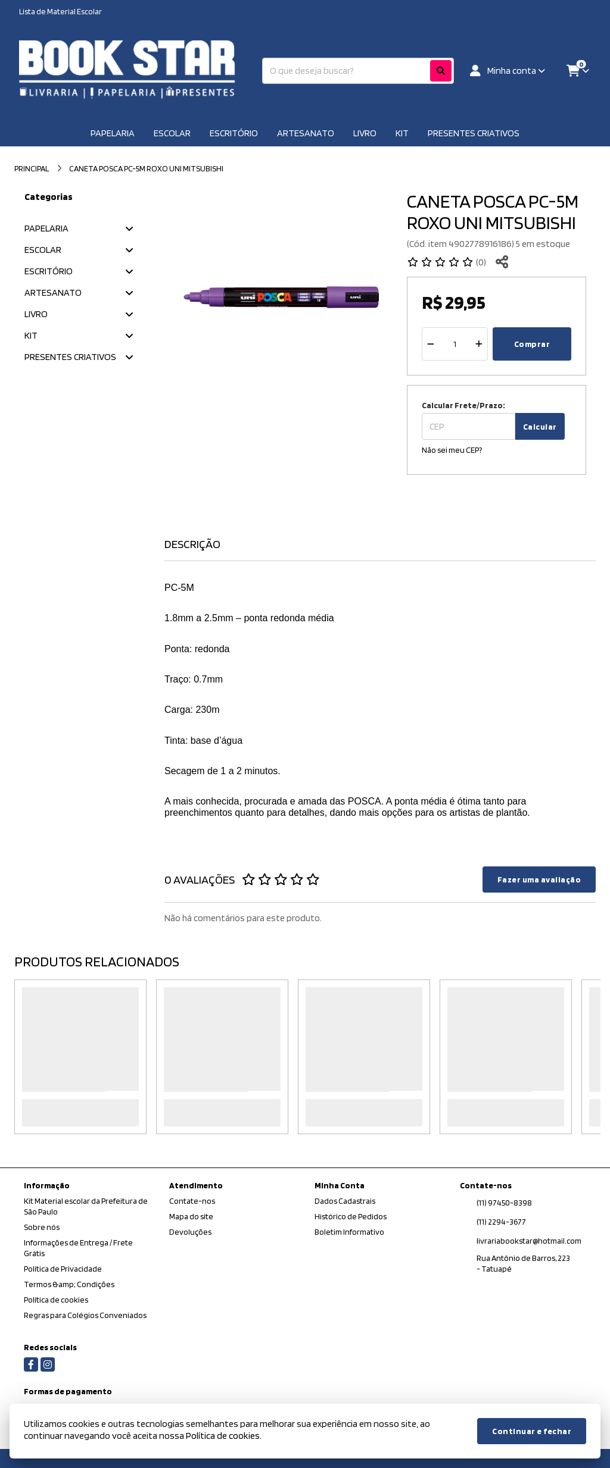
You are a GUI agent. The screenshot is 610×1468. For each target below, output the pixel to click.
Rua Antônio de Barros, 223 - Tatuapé (523, 1263)
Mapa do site (191, 1216)
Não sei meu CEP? (452, 450)
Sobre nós (42, 1227)
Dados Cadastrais (345, 1201)
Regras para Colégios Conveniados (85, 1315)
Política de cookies (56, 1299)
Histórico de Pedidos (351, 1216)
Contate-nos (192, 1201)
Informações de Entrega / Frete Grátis (78, 1248)
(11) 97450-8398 (504, 1202)
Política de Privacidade (63, 1268)
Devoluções (190, 1232)
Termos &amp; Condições (69, 1284)
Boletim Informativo (349, 1232)
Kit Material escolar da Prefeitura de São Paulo (86, 1206)
